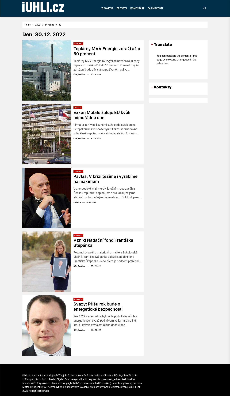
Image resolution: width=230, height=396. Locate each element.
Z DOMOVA (107, 8)
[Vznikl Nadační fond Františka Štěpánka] (46, 261)
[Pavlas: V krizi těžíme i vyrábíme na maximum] (46, 198)
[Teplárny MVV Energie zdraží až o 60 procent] (46, 70)
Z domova (78, 44)
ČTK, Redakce (79, 74)
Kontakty (163, 87)
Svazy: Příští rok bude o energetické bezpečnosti (98, 306)
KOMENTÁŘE (137, 8)
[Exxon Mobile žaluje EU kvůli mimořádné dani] (46, 134)
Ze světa (77, 108)
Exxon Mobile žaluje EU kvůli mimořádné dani (101, 115)
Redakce (77, 202)
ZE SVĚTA (122, 8)
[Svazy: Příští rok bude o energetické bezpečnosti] (46, 325)
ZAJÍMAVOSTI (155, 8)
